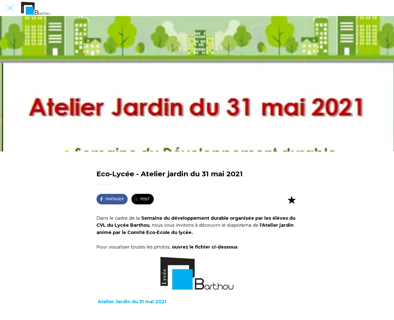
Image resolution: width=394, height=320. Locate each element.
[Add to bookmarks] (291, 200)
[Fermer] (10, 8)
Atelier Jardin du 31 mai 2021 (132, 301)
